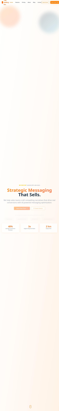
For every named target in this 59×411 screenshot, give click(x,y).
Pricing (23, 2)
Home (11, 2)
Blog (34, 2)
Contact (39, 2)
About (29, 2)
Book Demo (45, 2)
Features (17, 2)
